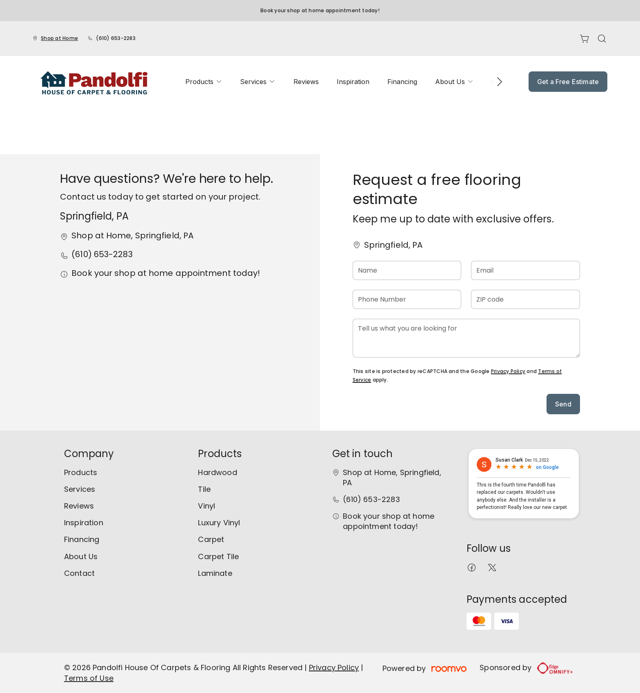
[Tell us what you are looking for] (466, 338)
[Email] (525, 270)
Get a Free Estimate (568, 82)
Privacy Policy (508, 371)
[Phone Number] (407, 299)
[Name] (407, 270)
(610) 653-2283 (115, 38)
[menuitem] (203, 82)
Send (563, 404)
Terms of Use (88, 678)
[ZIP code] (525, 299)
